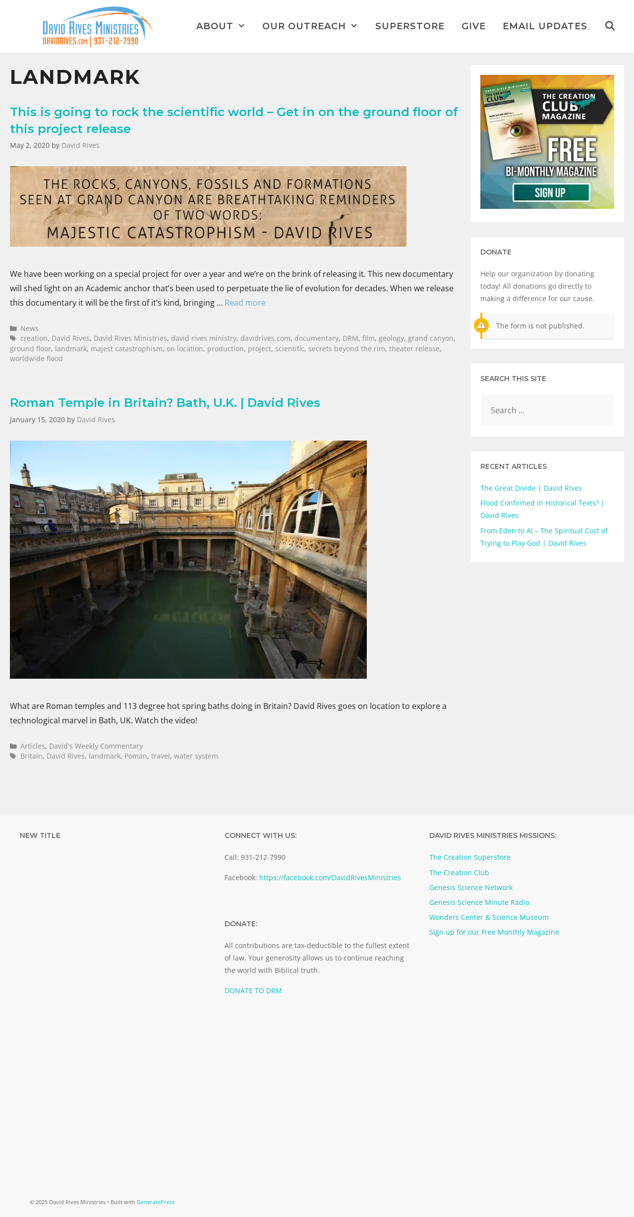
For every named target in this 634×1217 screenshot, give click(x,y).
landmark (71, 348)
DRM (350, 338)
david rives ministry (203, 338)
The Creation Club (459, 872)
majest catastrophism (127, 348)
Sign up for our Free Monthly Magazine (494, 932)
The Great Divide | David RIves (531, 488)
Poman (135, 756)
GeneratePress (155, 1202)
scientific (289, 348)
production (225, 348)
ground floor (30, 348)
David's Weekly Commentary (96, 746)
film (368, 338)
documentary (316, 338)
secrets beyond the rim (346, 348)
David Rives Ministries (130, 338)
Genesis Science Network (471, 887)
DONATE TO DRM (253, 990)
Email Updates (545, 26)
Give (473, 26)
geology (391, 338)
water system (196, 756)
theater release (414, 348)
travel (160, 756)
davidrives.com (265, 338)
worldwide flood (36, 358)
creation (34, 338)
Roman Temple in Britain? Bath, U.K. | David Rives (165, 402)
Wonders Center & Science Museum (489, 917)
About (225, 26)
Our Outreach (314, 26)
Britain (31, 756)
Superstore (410, 26)
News (29, 328)
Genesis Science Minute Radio (479, 902)
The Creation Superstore (470, 857)
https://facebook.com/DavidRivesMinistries (330, 877)
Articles (32, 746)
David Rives (71, 338)
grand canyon (431, 338)
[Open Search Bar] (610, 26)
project (259, 348)
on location (185, 348)
